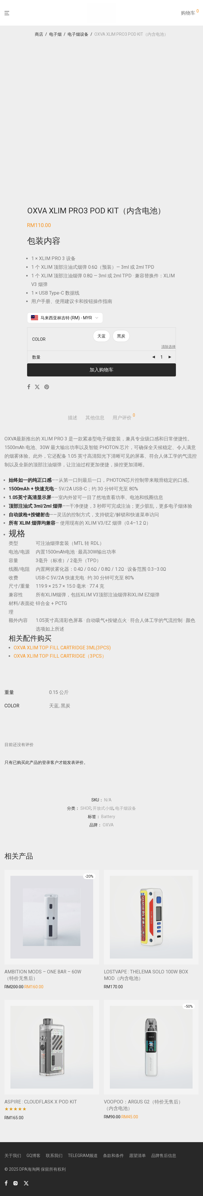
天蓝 (101, 336)
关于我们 (12, 1155)
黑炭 (121, 336)
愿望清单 (137, 1155)
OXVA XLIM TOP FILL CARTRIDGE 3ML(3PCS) (62, 648)
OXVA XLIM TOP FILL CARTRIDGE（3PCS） (60, 656)
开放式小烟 (103, 808)
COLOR (39, 339)
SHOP (85, 808)
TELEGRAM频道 (83, 1155)
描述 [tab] (72, 417)
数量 (36, 357)
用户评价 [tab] (124, 416)
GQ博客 (33, 1155)
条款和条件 (113, 1155)
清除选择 (168, 347)
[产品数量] (161, 357)
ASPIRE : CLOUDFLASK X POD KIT (40, 1102)
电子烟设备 (78, 34)
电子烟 (55, 34)
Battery (108, 816)
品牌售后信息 (163, 1155)
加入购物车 (101, 370)
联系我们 (54, 1155)
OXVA (108, 825)
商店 (39, 34)
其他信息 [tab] (94, 417)
